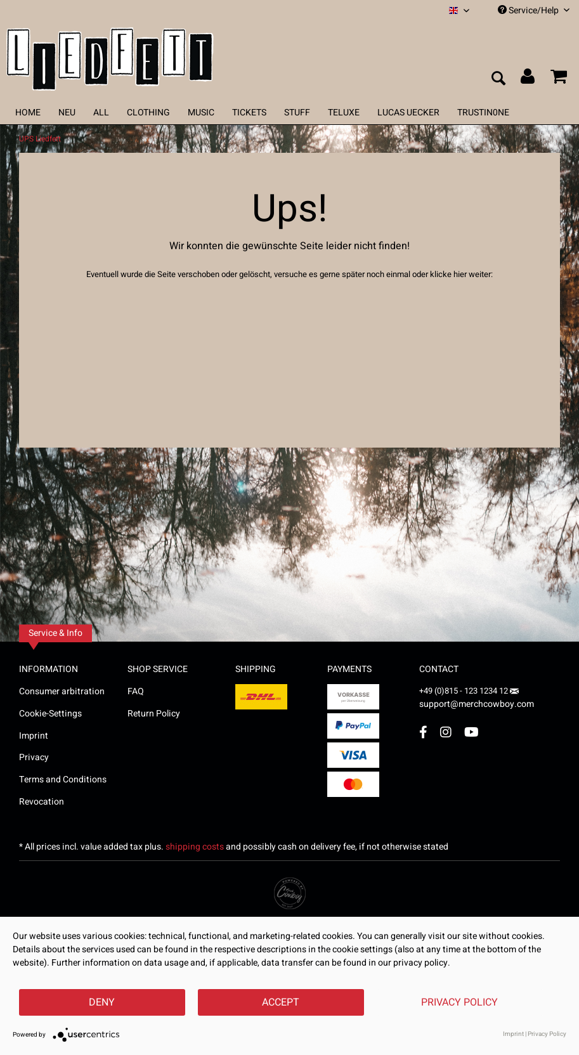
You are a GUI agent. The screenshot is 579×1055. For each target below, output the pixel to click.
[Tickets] (249, 112)
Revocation (41, 801)
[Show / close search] (498, 79)
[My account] (528, 79)
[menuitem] (459, 10)
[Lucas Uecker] (408, 112)
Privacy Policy (459, 1002)
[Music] (201, 112)
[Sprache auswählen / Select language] (459, 10)
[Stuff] (297, 112)
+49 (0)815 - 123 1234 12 (464, 691)
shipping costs (195, 846)
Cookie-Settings (50, 713)
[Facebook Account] (423, 732)
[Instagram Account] (446, 732)
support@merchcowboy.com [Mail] (476, 700)
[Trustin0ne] (483, 112)
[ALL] (101, 112)
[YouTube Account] (471, 732)
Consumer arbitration (62, 691)
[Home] (27, 112)
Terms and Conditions (63, 779)
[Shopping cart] (558, 79)
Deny (102, 1002)
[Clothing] (148, 112)
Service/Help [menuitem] (533, 10)
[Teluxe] (343, 112)
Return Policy (153, 713)
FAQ (135, 691)
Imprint (33, 735)
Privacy (34, 757)
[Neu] (66, 112)
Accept (280, 1002)
